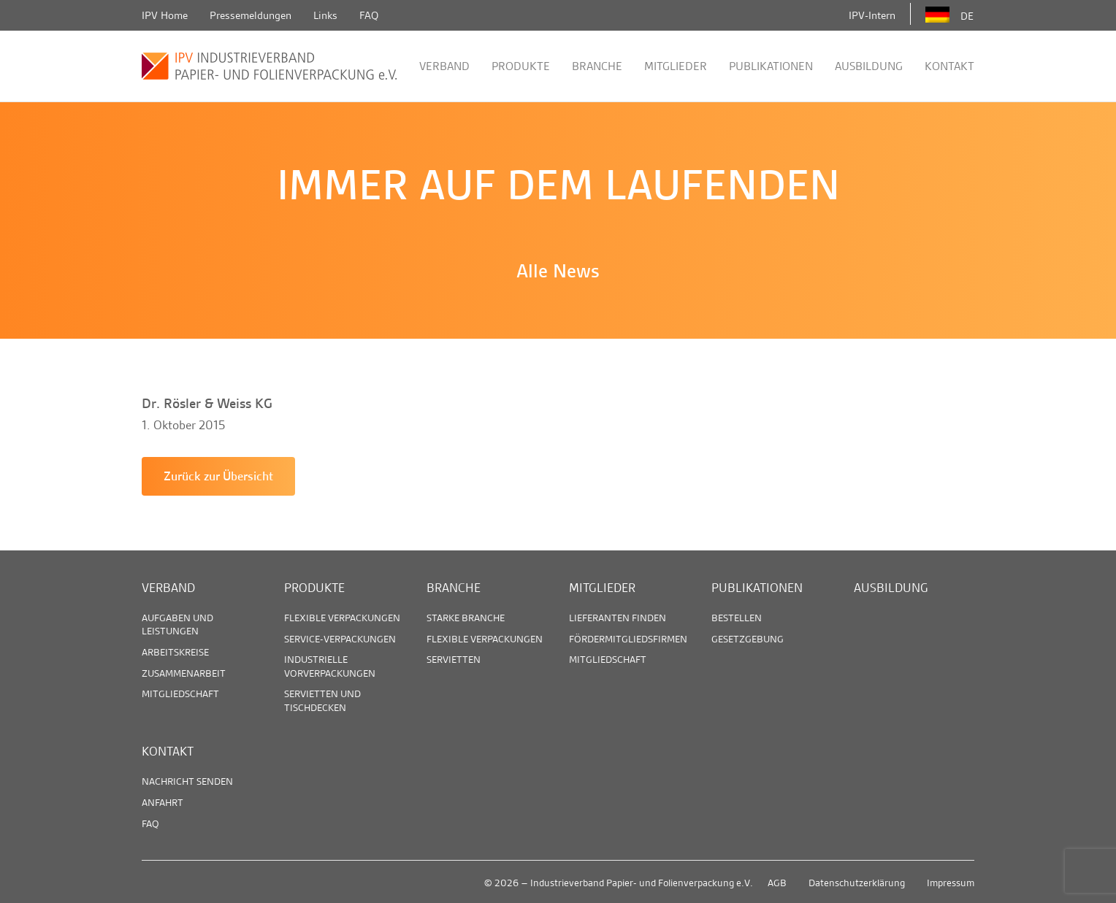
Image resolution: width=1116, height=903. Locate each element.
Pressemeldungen (250, 15)
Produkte (521, 66)
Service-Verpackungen (340, 638)
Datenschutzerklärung (857, 882)
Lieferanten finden (617, 617)
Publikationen (771, 66)
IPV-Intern (872, 15)
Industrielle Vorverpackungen (329, 666)
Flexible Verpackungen (342, 617)
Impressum (950, 882)
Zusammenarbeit (184, 673)
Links (325, 15)
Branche (597, 66)
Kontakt (949, 66)
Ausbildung (869, 66)
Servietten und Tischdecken (322, 700)
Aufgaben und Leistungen (177, 624)
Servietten (454, 659)
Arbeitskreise (175, 651)
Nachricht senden (187, 781)
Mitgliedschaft (180, 693)
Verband (444, 66)
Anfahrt (162, 802)
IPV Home (165, 15)
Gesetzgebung (747, 638)
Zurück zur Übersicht (218, 476)
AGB (777, 882)
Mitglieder (675, 66)
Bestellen (736, 617)
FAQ (368, 15)
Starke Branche (466, 617)
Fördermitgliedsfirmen (628, 638)
